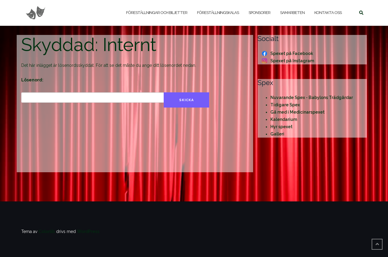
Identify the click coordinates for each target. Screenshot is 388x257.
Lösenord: (32, 79)
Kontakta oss (328, 12)
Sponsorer (259, 12)
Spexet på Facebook (291, 53)
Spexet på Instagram (292, 60)
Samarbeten (292, 12)
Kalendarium (283, 119)
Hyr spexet (281, 126)
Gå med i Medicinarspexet (297, 112)
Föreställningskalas (218, 12)
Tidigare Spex (285, 104)
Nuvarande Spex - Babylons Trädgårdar (311, 97)
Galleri (277, 134)
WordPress (88, 231)
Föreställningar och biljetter (156, 12)
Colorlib (46, 231)
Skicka (186, 100)
